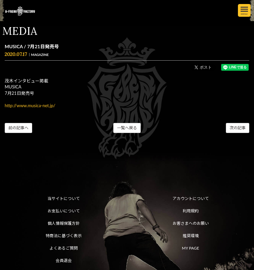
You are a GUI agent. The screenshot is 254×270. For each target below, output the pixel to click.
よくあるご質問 (64, 248)
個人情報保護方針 (64, 223)
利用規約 (191, 210)
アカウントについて (191, 198)
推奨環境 (191, 235)
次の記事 (238, 127)
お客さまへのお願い (191, 223)
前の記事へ (18, 127)
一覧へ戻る (127, 127)
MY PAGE (190, 248)
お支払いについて (64, 210)
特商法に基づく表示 (64, 235)
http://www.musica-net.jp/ (30, 105)
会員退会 (64, 260)
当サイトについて (64, 198)
